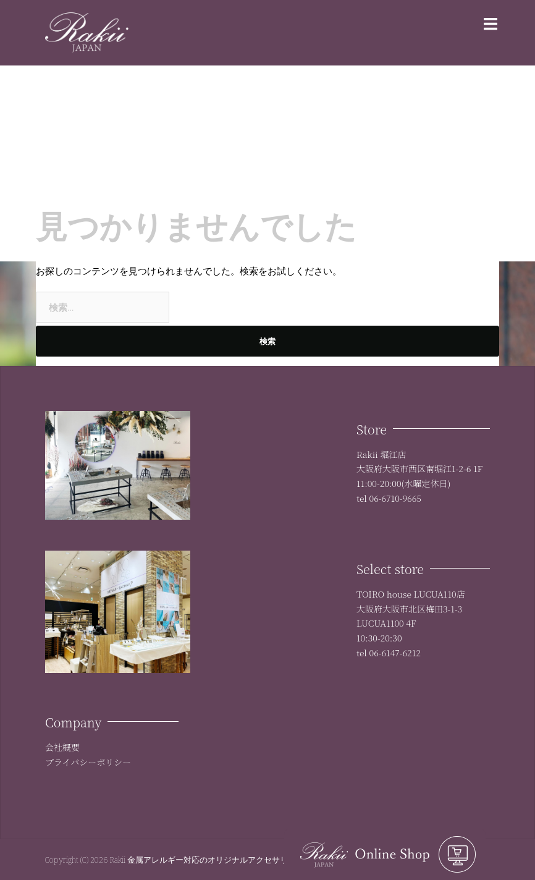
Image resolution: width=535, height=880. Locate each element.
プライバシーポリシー (88, 762)
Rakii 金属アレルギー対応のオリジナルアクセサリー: (204, 859)
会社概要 (62, 747)
